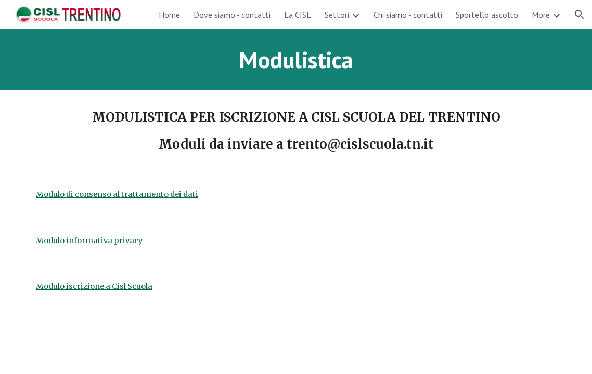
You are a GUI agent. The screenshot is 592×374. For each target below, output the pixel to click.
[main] (296, 60)
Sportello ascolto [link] (487, 14)
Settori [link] (337, 14)
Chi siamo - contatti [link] (408, 14)
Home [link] (169, 14)
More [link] (541, 14)
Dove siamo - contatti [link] (232, 14)
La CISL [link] (297, 14)
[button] (579, 14)
